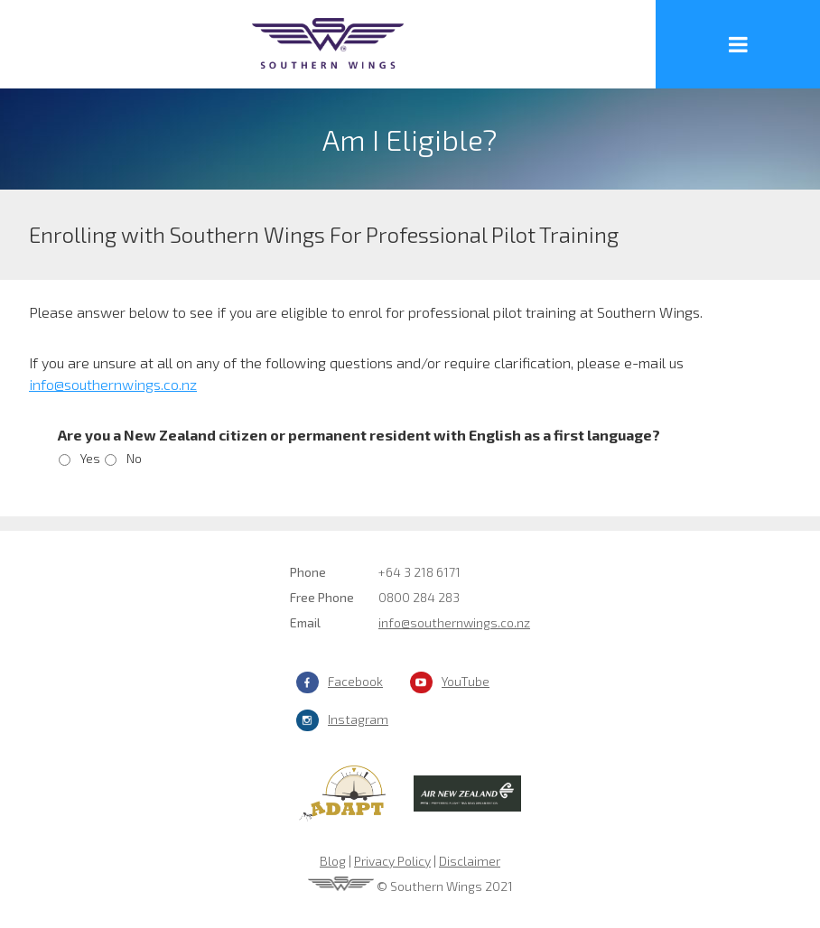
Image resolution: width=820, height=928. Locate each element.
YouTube (465, 681)
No (134, 458)
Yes (90, 458)
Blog (333, 860)
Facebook (355, 681)
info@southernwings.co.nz (454, 622)
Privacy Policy (392, 860)
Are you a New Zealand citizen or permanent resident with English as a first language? (359, 434)
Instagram (358, 719)
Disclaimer (469, 860)
